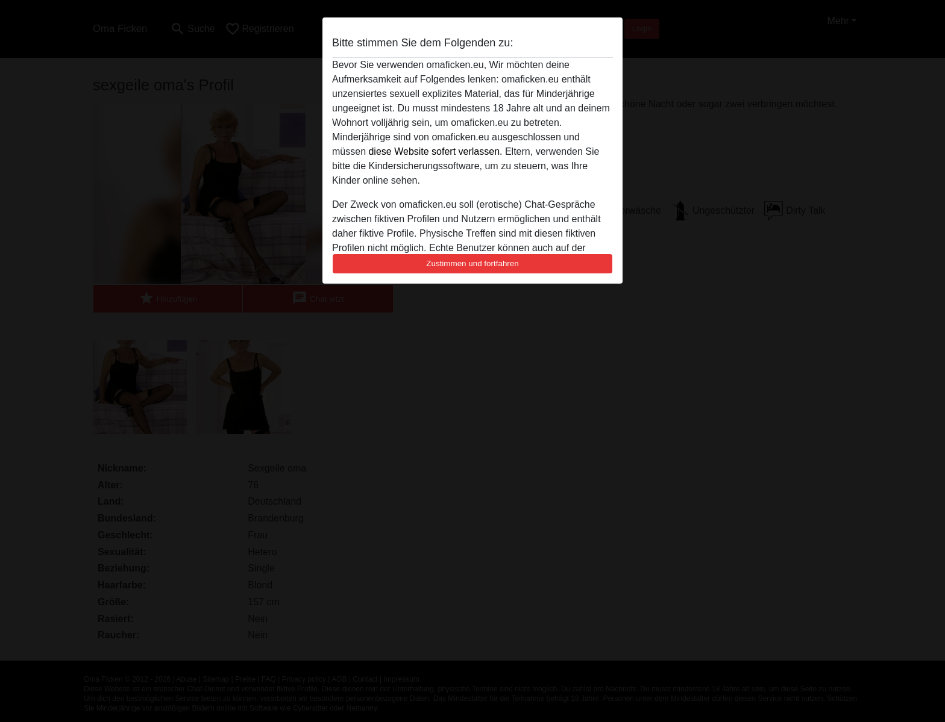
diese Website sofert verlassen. (435, 151)
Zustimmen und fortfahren (472, 263)
